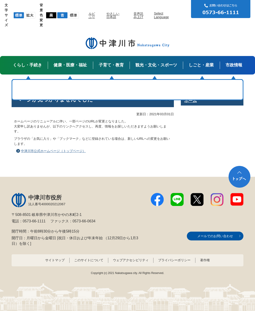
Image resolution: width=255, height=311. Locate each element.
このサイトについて (88, 260)
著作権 (205, 260)
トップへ (239, 177)
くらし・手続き (27, 65)
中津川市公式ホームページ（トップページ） (53, 151)
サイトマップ (55, 260)
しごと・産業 (201, 65)
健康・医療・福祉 (70, 65)
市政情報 (234, 65)
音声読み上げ (138, 15)
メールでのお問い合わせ (215, 236)
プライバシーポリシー (174, 260)
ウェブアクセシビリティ (131, 260)
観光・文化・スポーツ (156, 65)
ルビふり (92, 15)
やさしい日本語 (112, 15)
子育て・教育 (111, 65)
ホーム (190, 100)
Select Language (161, 15)
